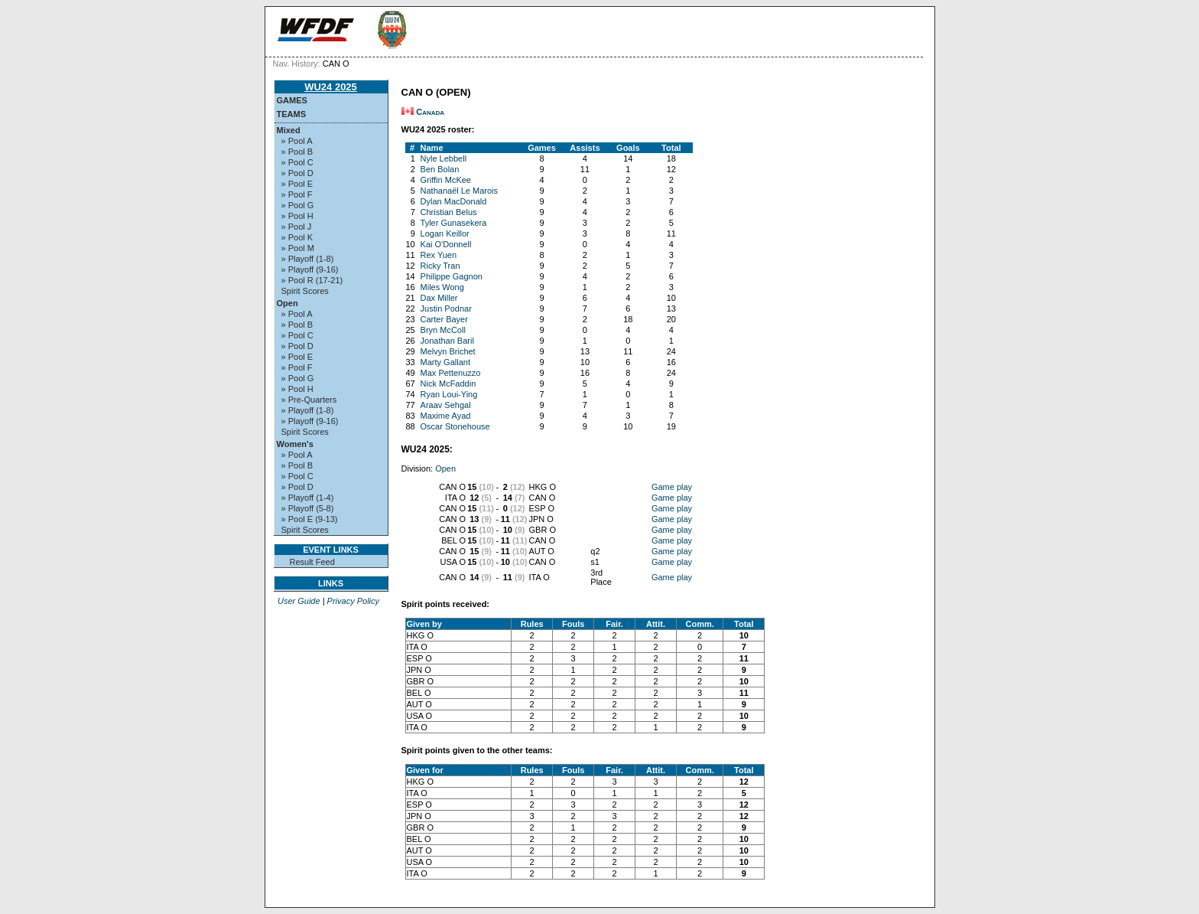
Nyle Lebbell (444, 158)
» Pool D (297, 173)
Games (292, 100)
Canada (430, 111)
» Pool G (297, 205)
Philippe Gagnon (452, 276)
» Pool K (297, 237)
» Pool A (297, 140)
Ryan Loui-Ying (449, 394)
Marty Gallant (445, 362)
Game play (671, 486)
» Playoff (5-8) (307, 508)
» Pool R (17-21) (312, 280)
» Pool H (297, 215)
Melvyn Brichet (448, 351)
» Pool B (297, 151)
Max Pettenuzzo (451, 372)
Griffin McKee (446, 179)
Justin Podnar (446, 308)
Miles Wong (442, 287)
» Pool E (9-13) (309, 519)
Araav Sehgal (446, 405)
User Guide (299, 601)
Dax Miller (439, 297)
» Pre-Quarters (309, 399)
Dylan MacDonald (454, 201)
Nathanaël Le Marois (460, 190)
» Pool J (296, 226)
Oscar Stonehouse (455, 426)
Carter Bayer (444, 319)
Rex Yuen (439, 255)
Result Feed (312, 561)
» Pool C (297, 162)
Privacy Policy (353, 601)
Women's (295, 444)
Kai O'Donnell (446, 244)
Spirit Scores (305, 290)
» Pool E (297, 183)
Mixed (289, 130)
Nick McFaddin (448, 383)
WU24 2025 (330, 87)
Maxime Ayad (446, 415)
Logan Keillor (445, 233)
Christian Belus (449, 212)
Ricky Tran (440, 265)
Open (287, 303)
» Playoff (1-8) (307, 258)
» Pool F (297, 194)
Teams (292, 114)
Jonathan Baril (447, 340)
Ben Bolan (440, 169)
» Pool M (297, 248)
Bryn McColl (443, 330)
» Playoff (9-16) (310, 269)
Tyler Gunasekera (454, 222)
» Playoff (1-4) (307, 497)
